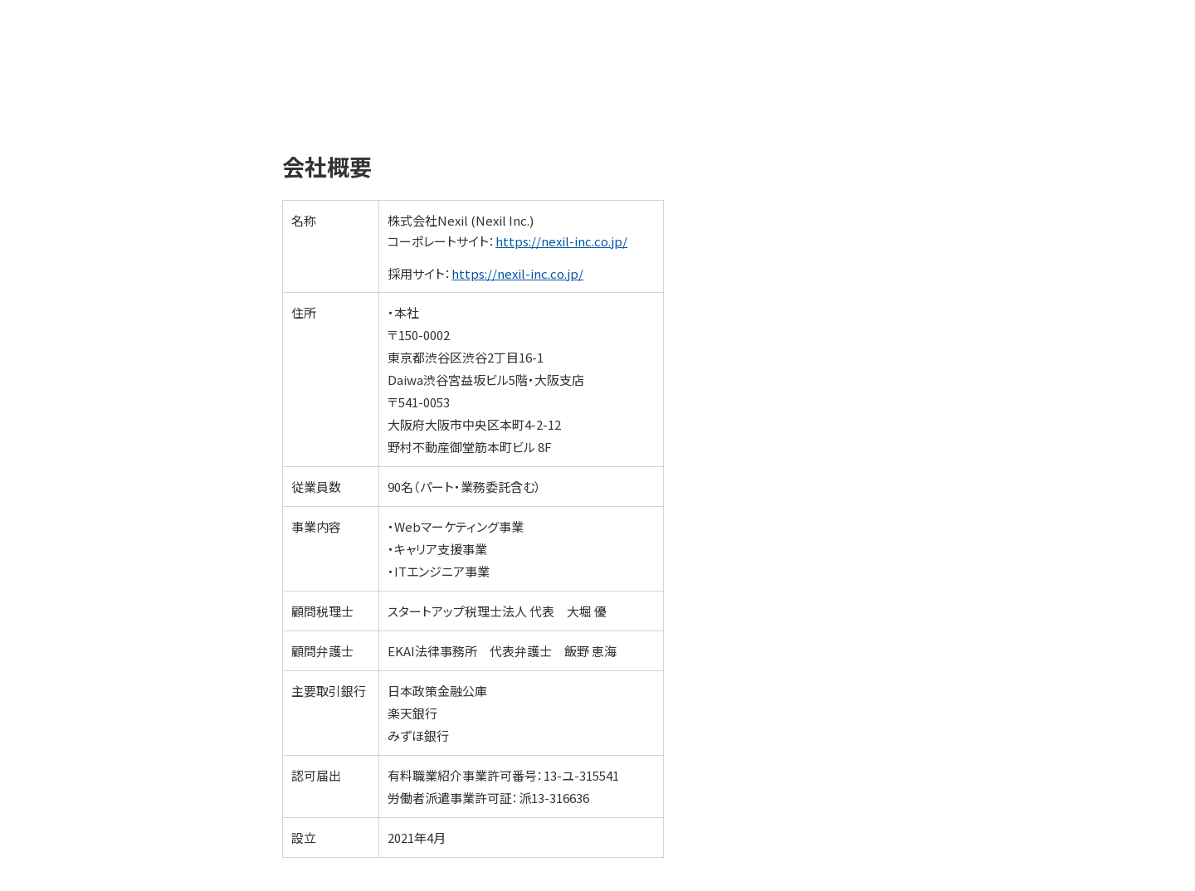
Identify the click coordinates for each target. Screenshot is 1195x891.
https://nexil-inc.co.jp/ (561, 241)
